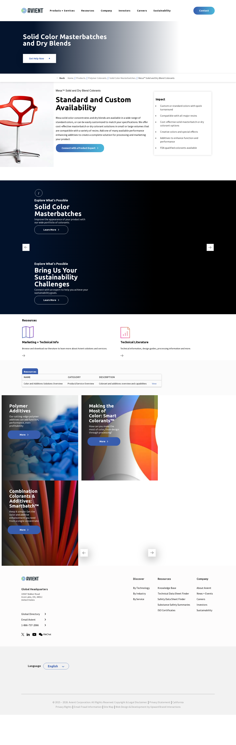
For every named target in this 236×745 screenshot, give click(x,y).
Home (70, 78)
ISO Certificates (166, 610)
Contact (204, 10)
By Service (138, 599)
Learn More (49, 229)
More (23, 434)
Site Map (108, 706)
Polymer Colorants (97, 78)
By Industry (139, 593)
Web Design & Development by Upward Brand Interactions (148, 706)
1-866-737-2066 (30, 625)
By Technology (141, 588)
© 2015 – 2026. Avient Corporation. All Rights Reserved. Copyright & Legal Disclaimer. (100, 702)
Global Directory (30, 614)
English (53, 666)
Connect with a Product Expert (78, 148)
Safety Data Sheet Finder (171, 599)
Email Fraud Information (88, 706)
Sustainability (162, 10)
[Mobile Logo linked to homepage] (33, 579)
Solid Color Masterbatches (122, 78)
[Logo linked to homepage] (32, 10)
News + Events (205, 593)
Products (80, 78)
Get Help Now (36, 58)
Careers (142, 10)
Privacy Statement (159, 702)
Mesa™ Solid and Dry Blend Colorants (156, 78)
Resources (87, 10)
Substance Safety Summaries (174, 604)
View (154, 383)
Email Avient (28, 619)
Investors (124, 10)
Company (106, 10)
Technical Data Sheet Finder (173, 593)
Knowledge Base (167, 588)
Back (62, 78)
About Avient (204, 588)
